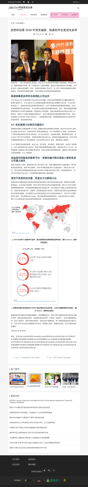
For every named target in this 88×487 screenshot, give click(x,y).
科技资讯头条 (60, 336)
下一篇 (61, 357)
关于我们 (16, 459)
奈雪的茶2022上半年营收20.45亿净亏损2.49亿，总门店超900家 (32, 422)
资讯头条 (23, 15)
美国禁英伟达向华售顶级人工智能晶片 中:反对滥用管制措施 (31, 412)
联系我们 (64, 15)
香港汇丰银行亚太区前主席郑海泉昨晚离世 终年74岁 (28, 448)
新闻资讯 (34, 459)
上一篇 (29, 357)
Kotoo (48, 339)
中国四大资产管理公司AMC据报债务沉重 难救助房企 (28, 427)
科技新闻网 (22, 339)
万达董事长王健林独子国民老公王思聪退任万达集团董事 (30, 438)
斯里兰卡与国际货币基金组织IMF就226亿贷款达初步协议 (30, 407)
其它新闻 (54, 15)
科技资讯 (33, 15)
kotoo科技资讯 (28, 336)
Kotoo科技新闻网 (40, 339)
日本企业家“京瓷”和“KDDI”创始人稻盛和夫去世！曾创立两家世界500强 (35, 443)
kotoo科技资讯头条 (48, 336)
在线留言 (75, 15)
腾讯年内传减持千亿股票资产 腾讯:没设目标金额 (27, 417)
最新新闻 (44, 15)
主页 (13, 23)
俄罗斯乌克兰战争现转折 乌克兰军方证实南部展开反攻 (29, 432)
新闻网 (15, 339)
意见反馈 (53, 459)
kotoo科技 (37, 336)
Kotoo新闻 (19, 23)
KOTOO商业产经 (17, 342)
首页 (13, 15)
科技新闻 (30, 339)
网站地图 (72, 459)
